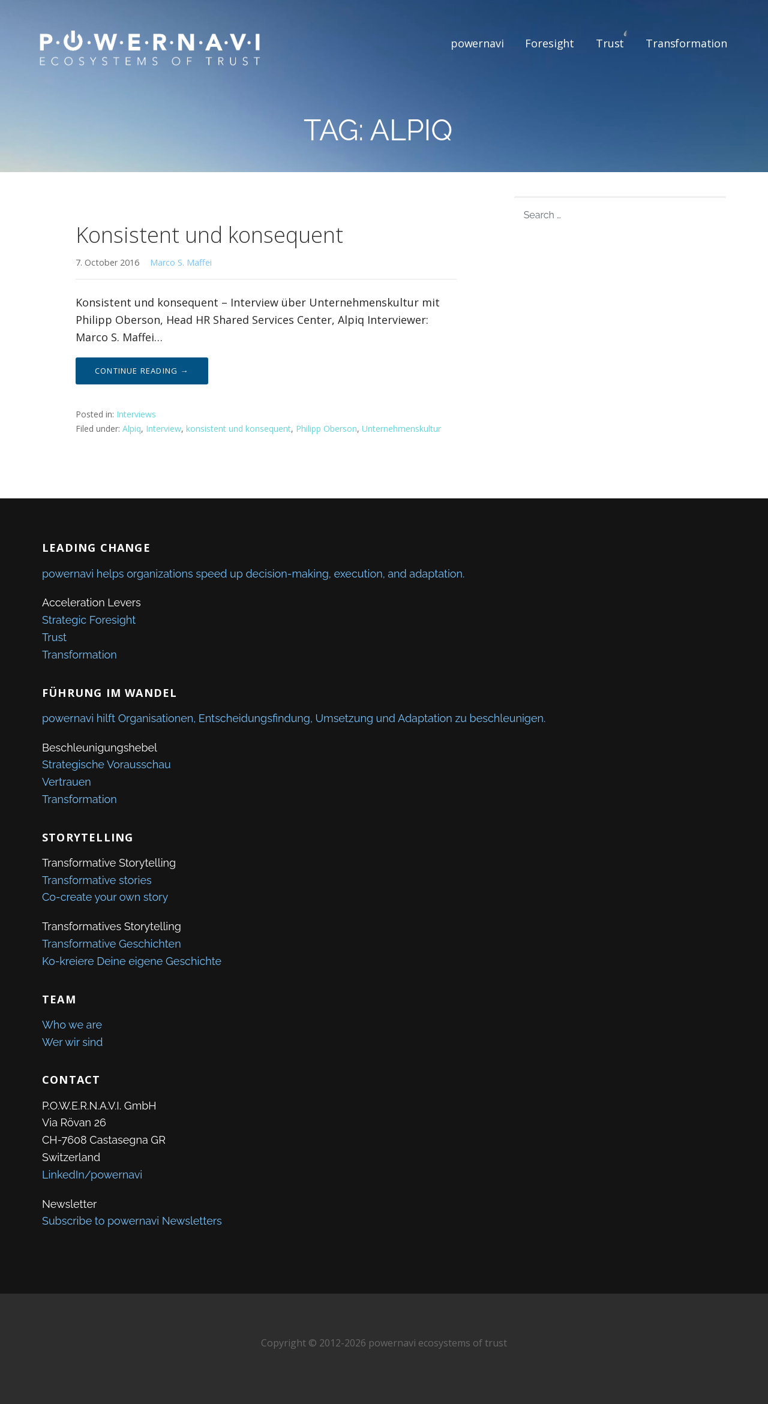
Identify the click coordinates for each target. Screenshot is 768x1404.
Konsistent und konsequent (209, 234)
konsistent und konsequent (238, 428)
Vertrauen (66, 781)
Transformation (686, 43)
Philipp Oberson (326, 428)
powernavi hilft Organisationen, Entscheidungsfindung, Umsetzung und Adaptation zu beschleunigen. (293, 718)
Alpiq (131, 428)
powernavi (477, 43)
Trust (610, 43)
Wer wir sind (72, 1042)
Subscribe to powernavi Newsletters (132, 1220)
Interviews (136, 414)
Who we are (72, 1024)
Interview (163, 428)
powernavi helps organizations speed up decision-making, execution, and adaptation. (253, 573)
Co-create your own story (105, 897)
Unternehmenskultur (401, 428)
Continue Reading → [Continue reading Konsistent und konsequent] (142, 370)
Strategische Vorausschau (106, 764)
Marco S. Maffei (181, 262)
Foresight (549, 43)
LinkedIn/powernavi (92, 1174)
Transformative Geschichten (111, 943)
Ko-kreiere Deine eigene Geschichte (131, 961)
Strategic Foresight (89, 620)
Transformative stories (97, 880)
